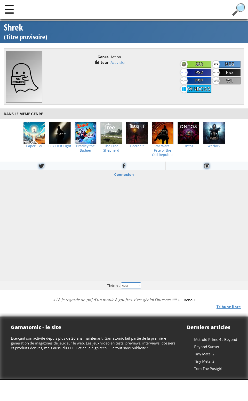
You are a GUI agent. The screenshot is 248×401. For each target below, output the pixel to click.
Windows (199, 89)
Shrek (25, 32)
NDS (229, 64)
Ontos (188, 146)
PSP (199, 80)
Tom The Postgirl (208, 368)
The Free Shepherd (111, 148)
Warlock (214, 146)
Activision (119, 62)
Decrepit (137, 146)
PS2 (199, 72)
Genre (103, 56)
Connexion (124, 174)
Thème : (124, 285)
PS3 (229, 72)
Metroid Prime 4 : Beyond (215, 339)
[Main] (9, 9)
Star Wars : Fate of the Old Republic (162, 150)
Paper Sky (34, 146)
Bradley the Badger (85, 148)
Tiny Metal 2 (204, 354)
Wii (229, 80)
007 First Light (59, 146)
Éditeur (102, 62)
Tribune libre (228, 306)
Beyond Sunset (206, 346)
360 (199, 64)
